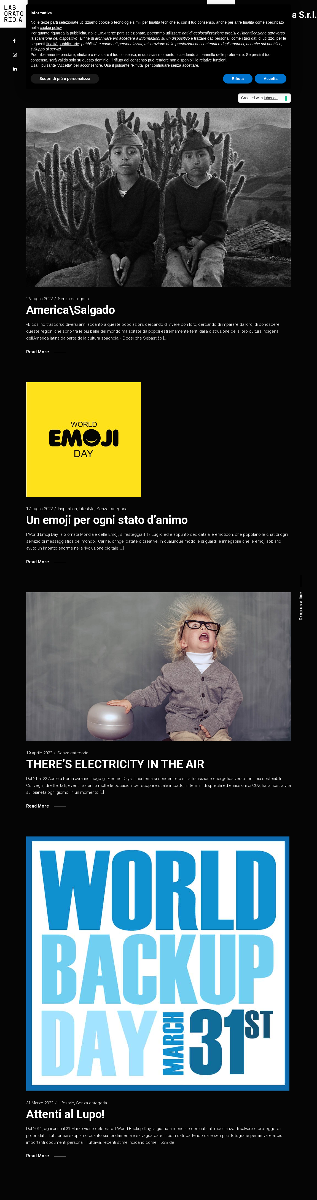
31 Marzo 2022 (39, 1103)
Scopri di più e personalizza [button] (64, 78)
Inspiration (67, 508)
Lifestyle (87, 508)
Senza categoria (73, 298)
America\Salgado (70, 310)
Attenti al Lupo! (65, 1114)
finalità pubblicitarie (62, 44)
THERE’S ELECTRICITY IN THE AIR (115, 764)
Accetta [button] (271, 78)
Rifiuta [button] (238, 78)
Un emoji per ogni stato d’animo (107, 520)
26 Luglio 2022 (39, 298)
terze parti (116, 33)
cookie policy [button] (50, 27)
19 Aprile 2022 (39, 752)
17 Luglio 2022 (39, 508)
